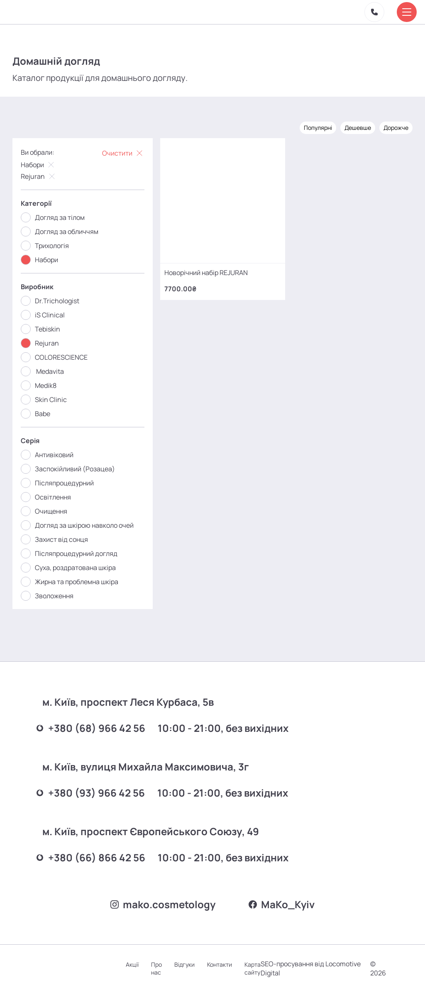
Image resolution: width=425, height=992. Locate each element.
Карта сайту (252, 968)
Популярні (318, 128)
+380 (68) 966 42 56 (91, 728)
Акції (132, 964)
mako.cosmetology (162, 904)
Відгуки (184, 964)
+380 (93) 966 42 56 (91, 792)
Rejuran (39, 176)
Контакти (219, 964)
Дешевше (357, 128)
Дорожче (395, 128)
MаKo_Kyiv (282, 904)
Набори (38, 165)
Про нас (156, 968)
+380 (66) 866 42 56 (91, 857)
